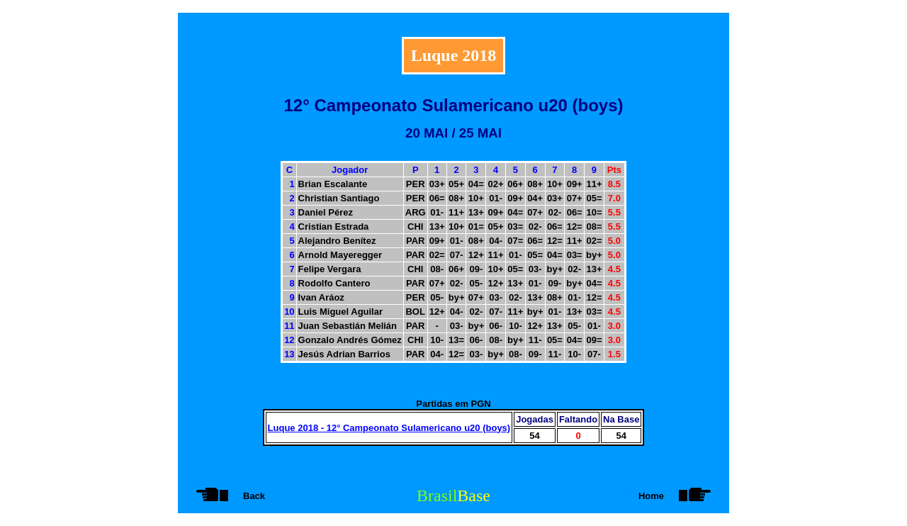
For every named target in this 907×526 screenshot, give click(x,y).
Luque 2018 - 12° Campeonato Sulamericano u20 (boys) (389, 428)
